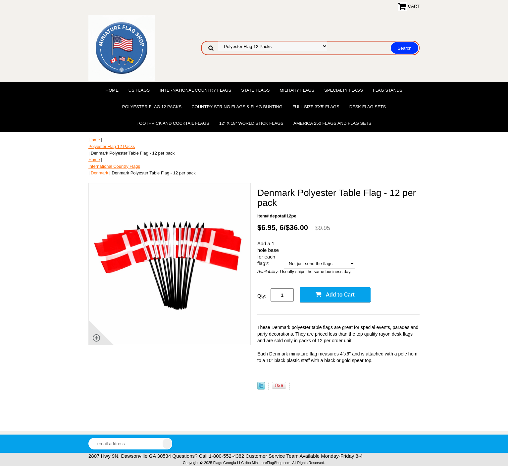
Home (112, 90)
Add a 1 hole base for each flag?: (268, 253)
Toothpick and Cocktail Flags (172, 123)
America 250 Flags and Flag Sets (332, 123)
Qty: (262, 296)
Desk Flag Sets (367, 106)
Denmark (99, 172)
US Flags (139, 90)
